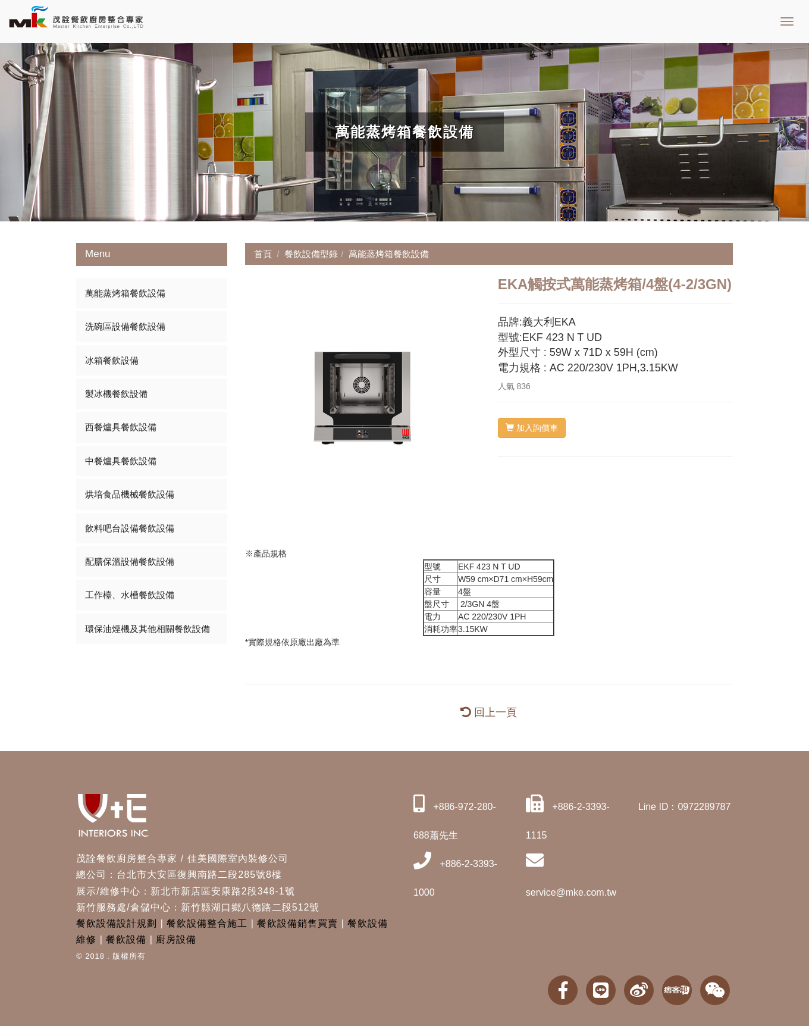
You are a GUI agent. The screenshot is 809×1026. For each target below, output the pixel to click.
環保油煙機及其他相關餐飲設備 (147, 629)
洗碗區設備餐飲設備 (125, 326)
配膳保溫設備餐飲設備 (129, 561)
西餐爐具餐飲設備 (120, 427)
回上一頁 (488, 712)
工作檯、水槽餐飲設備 (129, 595)
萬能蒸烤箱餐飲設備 (125, 293)
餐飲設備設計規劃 (116, 923)
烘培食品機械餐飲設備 (129, 494)
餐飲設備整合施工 (207, 923)
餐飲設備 (126, 939)
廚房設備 (176, 939)
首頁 (263, 254)
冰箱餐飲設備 (112, 360)
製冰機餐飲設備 (116, 394)
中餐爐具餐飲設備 (120, 461)
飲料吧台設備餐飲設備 (129, 528)
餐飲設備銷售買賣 (297, 923)
